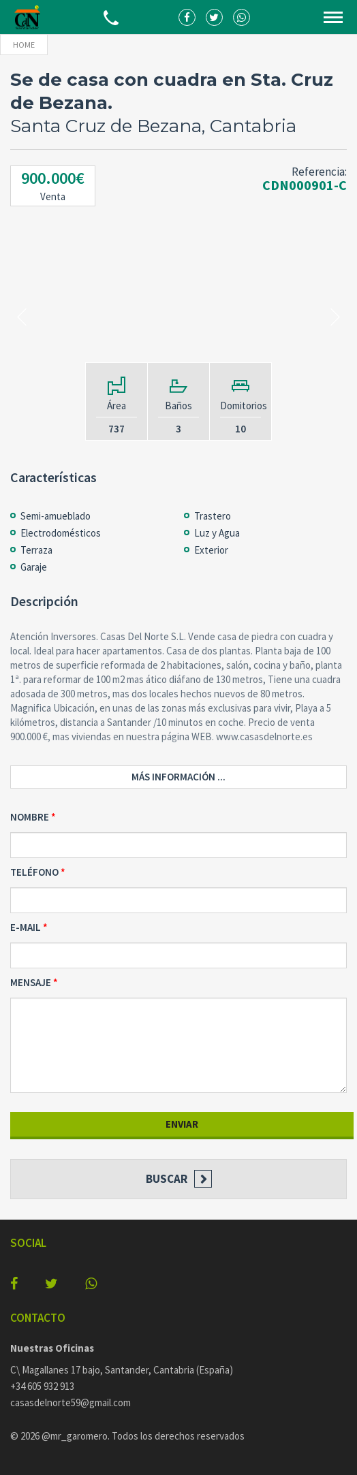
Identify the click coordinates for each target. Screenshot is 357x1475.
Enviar (182, 1123)
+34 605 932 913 (42, 1386)
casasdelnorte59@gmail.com (70, 1402)
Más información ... (178, 776)
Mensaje (30, 982)
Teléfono (34, 872)
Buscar (166, 1178)
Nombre (29, 816)
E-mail (25, 927)
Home (24, 44)
